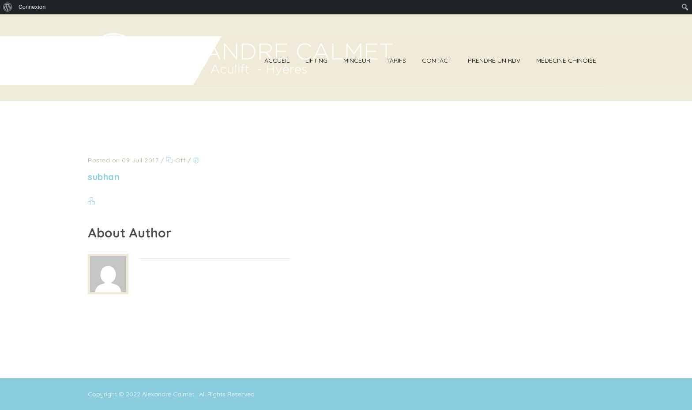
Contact (437, 60)
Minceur (356, 60)
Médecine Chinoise (566, 60)
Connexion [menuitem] (32, 7)
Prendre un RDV (494, 60)
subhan (104, 176)
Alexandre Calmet (169, 394)
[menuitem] (7, 7)
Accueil (277, 60)
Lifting (316, 60)
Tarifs (396, 60)
